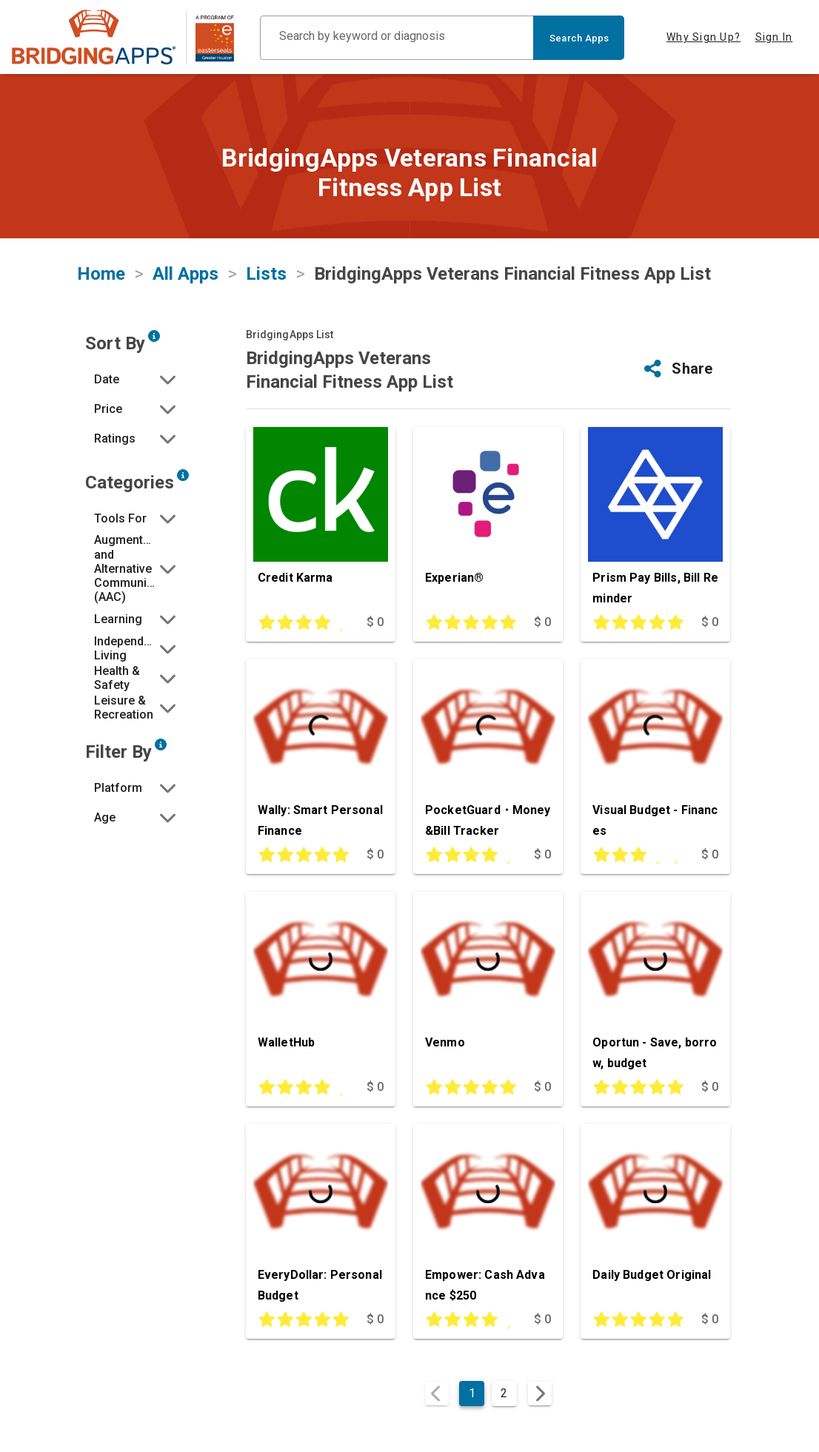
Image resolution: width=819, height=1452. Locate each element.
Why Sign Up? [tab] (703, 37)
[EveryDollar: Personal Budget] (320, 1216)
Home (101, 273)
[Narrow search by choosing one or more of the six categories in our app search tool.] (183, 475)
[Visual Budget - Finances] (655, 751)
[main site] (123, 37)
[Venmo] (488, 984)
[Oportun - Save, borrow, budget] (655, 984)
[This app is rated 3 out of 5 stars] (634, 855)
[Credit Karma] (320, 519)
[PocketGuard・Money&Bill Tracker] (488, 751)
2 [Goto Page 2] (504, 1393)
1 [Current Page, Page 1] (472, 1393)
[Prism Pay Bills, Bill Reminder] (655, 519)
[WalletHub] (320, 984)
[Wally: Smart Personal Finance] (320, 751)
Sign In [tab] (774, 37)
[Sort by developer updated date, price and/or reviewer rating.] (154, 336)
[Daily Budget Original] (655, 1216)
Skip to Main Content (0, 0)
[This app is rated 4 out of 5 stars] (299, 623)
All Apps (185, 273)
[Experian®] (488, 519)
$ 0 (375, 622)
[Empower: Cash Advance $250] (488, 1216)
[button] (136, 379)
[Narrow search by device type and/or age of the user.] (160, 744)
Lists (266, 273)
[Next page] (540, 1393)
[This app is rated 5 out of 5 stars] (467, 623)
